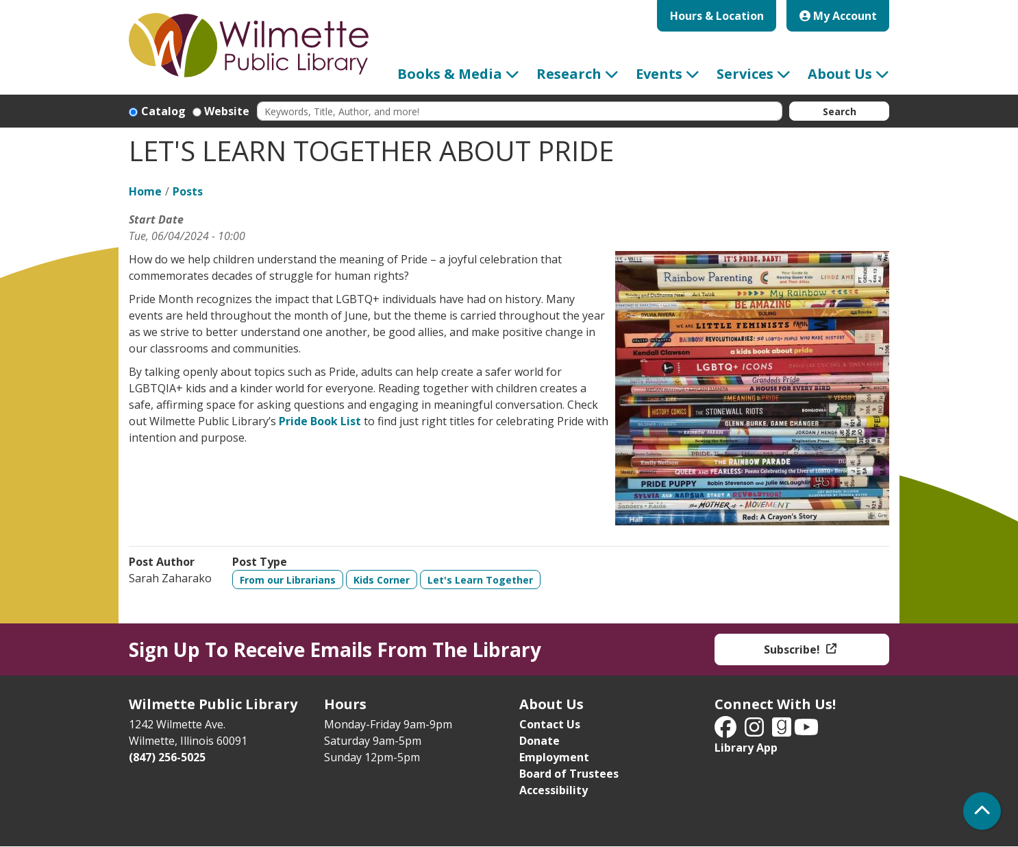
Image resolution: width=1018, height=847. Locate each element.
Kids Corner (381, 579)
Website (226, 111)
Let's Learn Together (480, 579)
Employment (554, 757)
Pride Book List (320, 421)
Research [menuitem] (568, 73)
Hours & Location (717, 15)
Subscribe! (793, 649)
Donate (539, 740)
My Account (838, 15)
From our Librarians (288, 579)
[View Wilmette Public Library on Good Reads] (783, 731)
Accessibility (553, 790)
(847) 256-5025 (167, 757)
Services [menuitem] (745, 73)
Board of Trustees (569, 773)
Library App (746, 747)
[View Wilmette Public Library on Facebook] (727, 731)
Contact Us (549, 724)
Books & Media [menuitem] (449, 73)
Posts (188, 191)
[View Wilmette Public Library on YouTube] (806, 731)
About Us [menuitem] (840, 73)
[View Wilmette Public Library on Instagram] (756, 731)
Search (839, 111)
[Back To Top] (982, 811)
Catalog (163, 111)
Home (145, 191)
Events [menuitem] (659, 73)
